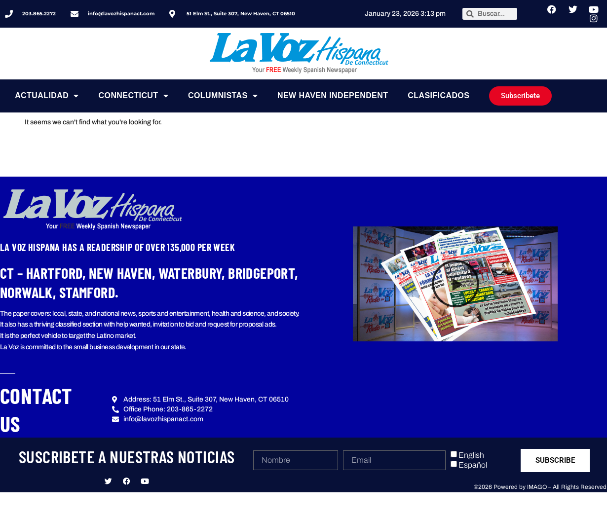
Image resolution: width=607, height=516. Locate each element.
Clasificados (438, 95)
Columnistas (223, 96)
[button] (455, 283)
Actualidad (46, 96)
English (471, 455)
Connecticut (133, 96)
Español (472, 465)
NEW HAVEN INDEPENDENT (332, 95)
